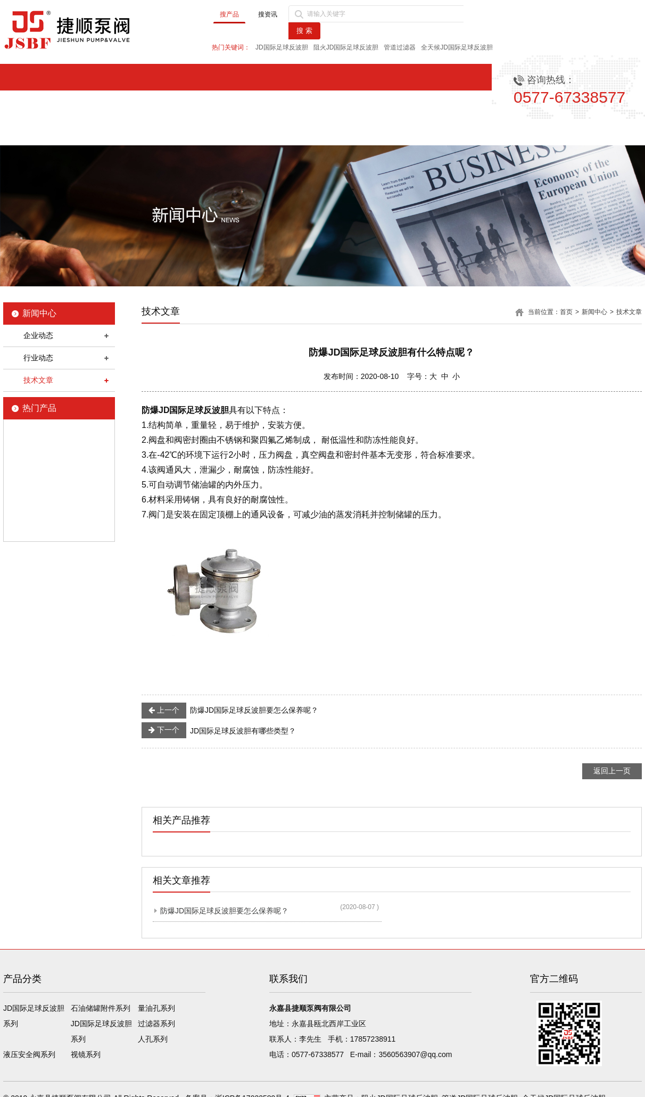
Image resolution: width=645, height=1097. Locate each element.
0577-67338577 (318, 1054)
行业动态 (38, 357)
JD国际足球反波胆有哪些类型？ (219, 730)
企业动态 (38, 335)
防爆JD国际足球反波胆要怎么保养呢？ (230, 711)
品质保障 (411, 131)
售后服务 (502, 131)
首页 (48, 131)
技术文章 (38, 380)
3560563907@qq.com (415, 1054)
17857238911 (373, 1039)
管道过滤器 (400, 47)
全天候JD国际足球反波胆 (457, 47)
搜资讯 (267, 14)
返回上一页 (612, 770)
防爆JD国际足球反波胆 (185, 410)
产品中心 (320, 131)
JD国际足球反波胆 (281, 47)
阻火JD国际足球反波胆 (346, 47)
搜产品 (229, 14)
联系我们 (593, 131)
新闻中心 (230, 131)
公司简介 (139, 131)
